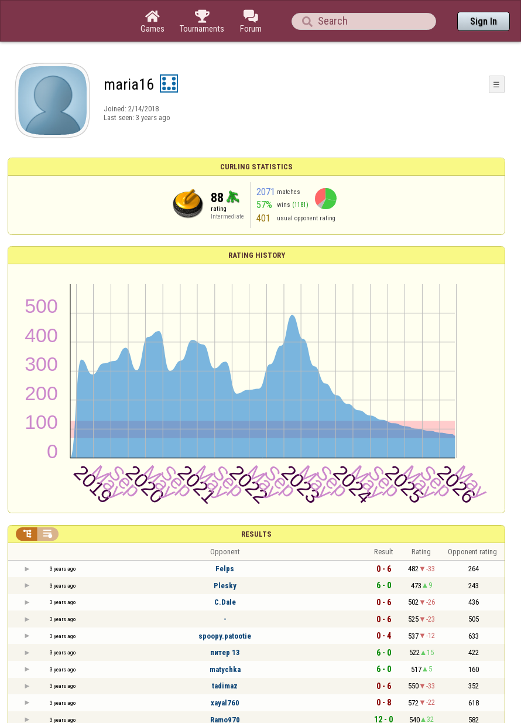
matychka (225, 669)
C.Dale (225, 602)
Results (256, 534)
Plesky (225, 585)
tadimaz (225, 685)
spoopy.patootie (224, 636)
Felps (224, 568)
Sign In (483, 21)
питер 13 (225, 652)
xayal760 (225, 702)
